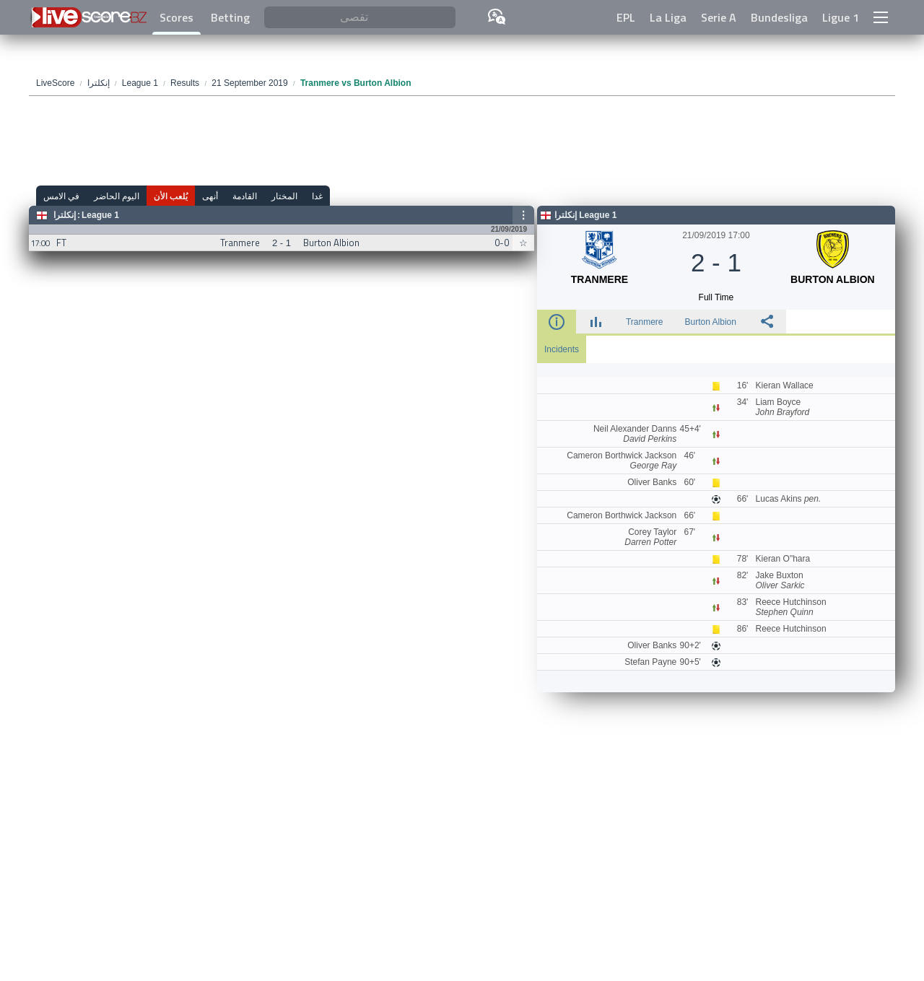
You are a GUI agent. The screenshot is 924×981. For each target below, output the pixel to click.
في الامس (61, 196)
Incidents (561, 349)
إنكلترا (64, 215)
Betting (230, 17)
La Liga (668, 17)
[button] (880, 17)
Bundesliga (779, 17)
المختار (284, 196)
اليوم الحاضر (116, 196)
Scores (176, 17)
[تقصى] (360, 17)
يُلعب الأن (171, 196)
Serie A (718, 17)
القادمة (244, 196)
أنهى (210, 196)
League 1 (100, 215)
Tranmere (644, 322)
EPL (625, 17)
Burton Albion (710, 322)
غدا (317, 196)
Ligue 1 (840, 17)
